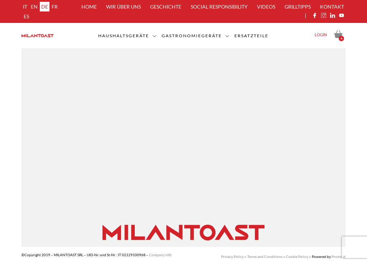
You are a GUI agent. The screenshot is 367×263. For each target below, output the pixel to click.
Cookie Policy (297, 256)
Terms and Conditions (264, 256)
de (44, 7)
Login (321, 34)
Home (89, 7)
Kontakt (332, 7)
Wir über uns (123, 7)
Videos (266, 7)
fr (55, 7)
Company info (160, 255)
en (34, 7)
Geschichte (165, 7)
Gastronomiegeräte (192, 35)
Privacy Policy (232, 256)
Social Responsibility (219, 7)
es (26, 16)
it (25, 7)
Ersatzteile (251, 35)
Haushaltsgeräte (123, 35)
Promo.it (338, 256)
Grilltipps (298, 7)
